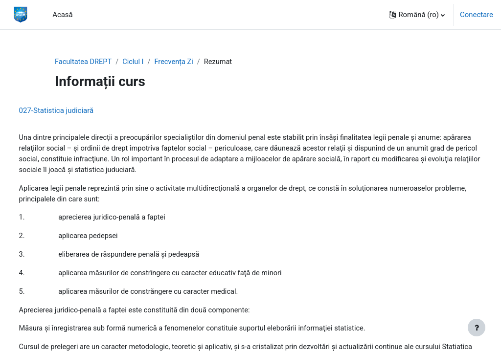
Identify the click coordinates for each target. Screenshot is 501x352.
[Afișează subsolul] (476, 327)
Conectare (476, 14)
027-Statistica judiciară (74, 111)
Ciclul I (134, 62)
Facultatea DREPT (84, 62)
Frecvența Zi (176, 62)
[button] (417, 14)
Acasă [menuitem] (62, 14)
